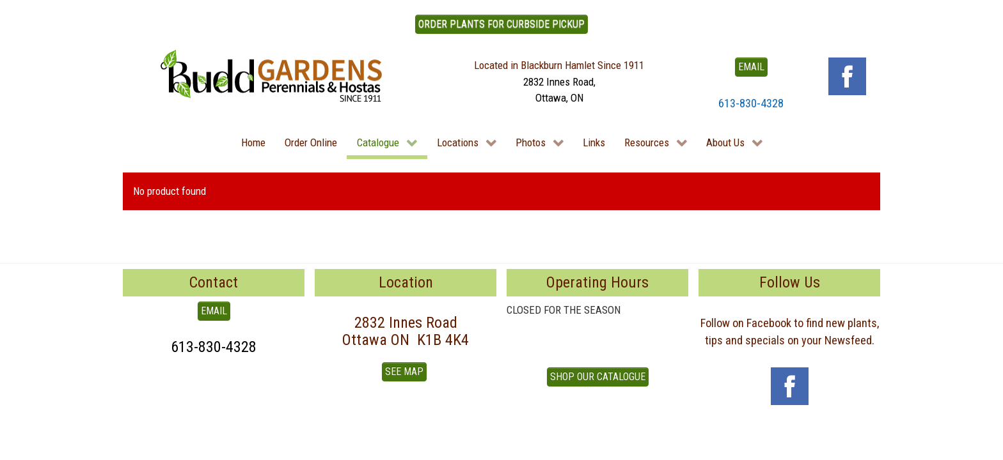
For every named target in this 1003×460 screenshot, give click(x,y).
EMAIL (751, 67)
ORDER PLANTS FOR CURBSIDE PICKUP (501, 24)
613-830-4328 (751, 103)
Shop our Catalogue (597, 377)
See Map (404, 371)
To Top (137, 436)
